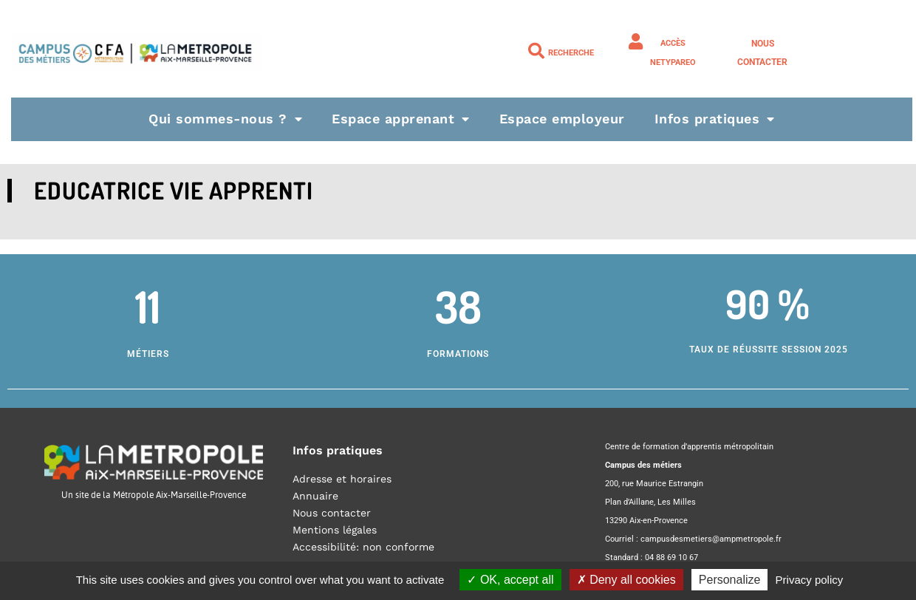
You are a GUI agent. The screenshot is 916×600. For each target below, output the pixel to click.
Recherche (571, 53)
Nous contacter (332, 513)
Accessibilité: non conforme (363, 547)
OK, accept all (510, 579)
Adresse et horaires (342, 479)
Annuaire (315, 496)
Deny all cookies (626, 579)
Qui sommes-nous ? (225, 118)
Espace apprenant (401, 118)
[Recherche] (536, 51)
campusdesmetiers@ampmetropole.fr (711, 539)
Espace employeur (562, 118)
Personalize (730, 579)
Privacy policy (810, 579)
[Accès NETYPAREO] (636, 41)
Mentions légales (335, 530)
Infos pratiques (714, 118)
